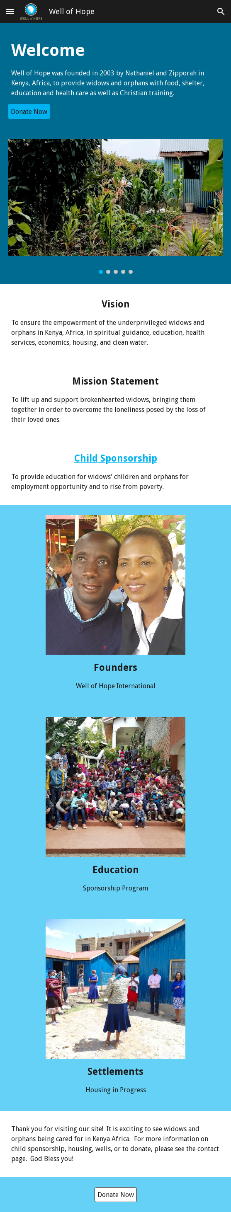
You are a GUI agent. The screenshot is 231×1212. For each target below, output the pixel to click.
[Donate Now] (29, 111)
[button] (10, 11)
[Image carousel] (116, 206)
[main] (116, 68)
